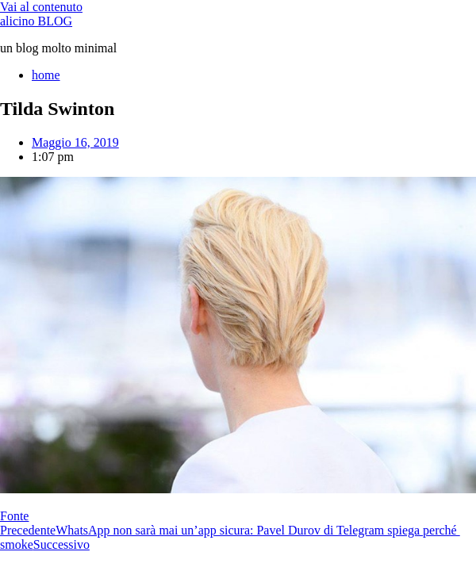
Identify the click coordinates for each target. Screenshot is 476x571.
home (46, 75)
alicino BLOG (36, 21)
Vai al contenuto (41, 6)
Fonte (14, 516)
